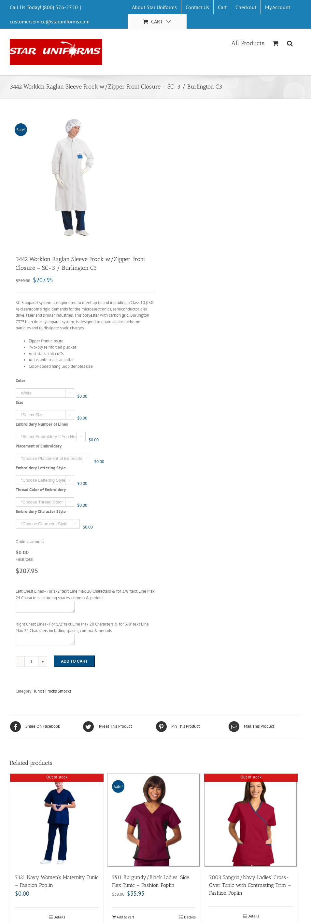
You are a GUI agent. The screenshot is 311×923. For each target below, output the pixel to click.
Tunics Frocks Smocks (52, 691)
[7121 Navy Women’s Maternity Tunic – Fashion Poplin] (57, 820)
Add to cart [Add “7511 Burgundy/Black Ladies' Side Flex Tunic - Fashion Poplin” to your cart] (125, 917)
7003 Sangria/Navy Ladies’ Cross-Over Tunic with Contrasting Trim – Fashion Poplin (250, 885)
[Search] (290, 42)
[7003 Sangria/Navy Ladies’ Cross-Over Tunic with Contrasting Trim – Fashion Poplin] (251, 820)
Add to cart (74, 661)
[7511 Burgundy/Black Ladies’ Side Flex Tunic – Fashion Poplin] (154, 820)
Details (59, 917)
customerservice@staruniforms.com (50, 21)
